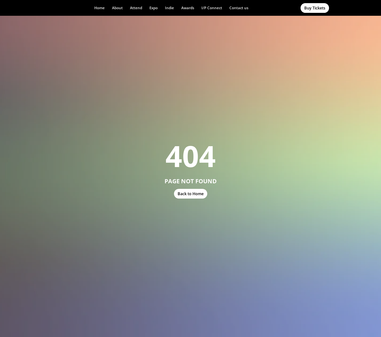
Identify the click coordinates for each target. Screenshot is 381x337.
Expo (153, 7)
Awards (187, 7)
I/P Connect (211, 7)
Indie (169, 7)
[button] (117, 7)
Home (99, 7)
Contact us (238, 7)
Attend (136, 7)
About (117, 7)
